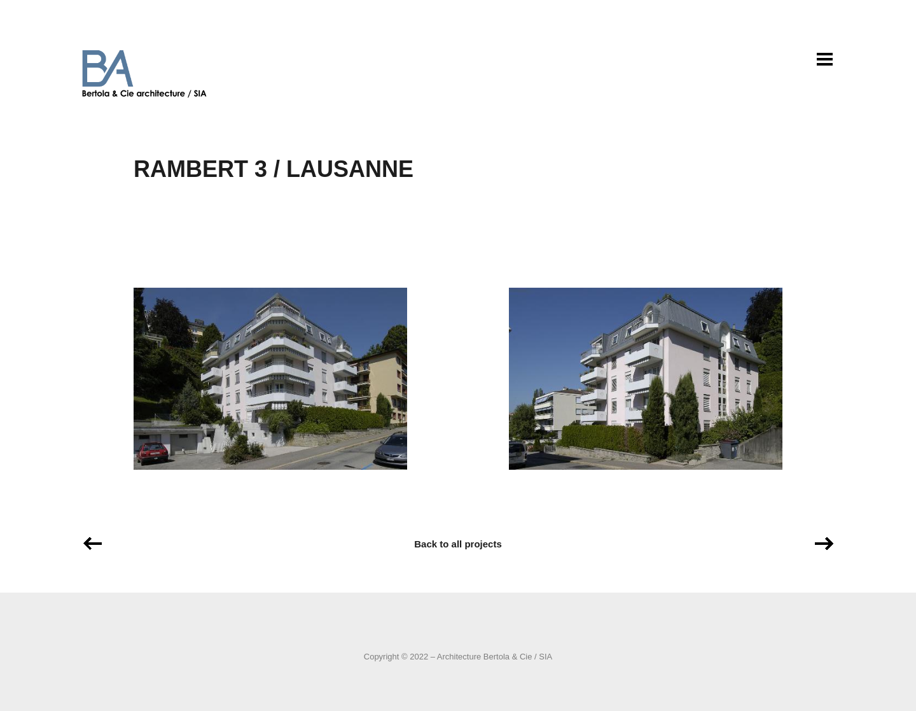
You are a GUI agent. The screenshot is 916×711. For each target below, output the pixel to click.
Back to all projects (458, 544)
